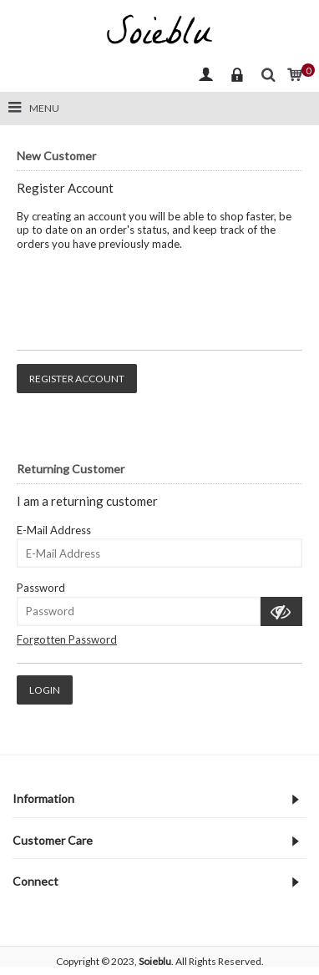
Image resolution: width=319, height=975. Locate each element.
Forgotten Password (67, 639)
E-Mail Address (54, 530)
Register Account (76, 378)
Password (41, 587)
